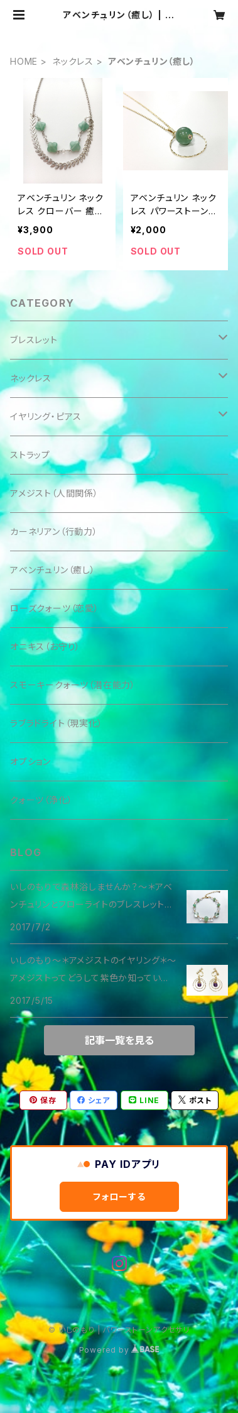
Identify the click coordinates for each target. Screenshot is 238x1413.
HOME (24, 61)
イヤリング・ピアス (46, 416)
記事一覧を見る (119, 1040)
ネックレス (73, 61)
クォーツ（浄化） (41, 799)
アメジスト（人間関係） (54, 493)
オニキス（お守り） (45, 646)
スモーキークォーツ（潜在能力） (73, 684)
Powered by (119, 1350)
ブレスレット (34, 339)
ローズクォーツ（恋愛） (54, 608)
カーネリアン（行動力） (54, 531)
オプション (30, 761)
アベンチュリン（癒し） (52, 569)
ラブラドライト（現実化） (56, 723)
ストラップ (30, 454)
